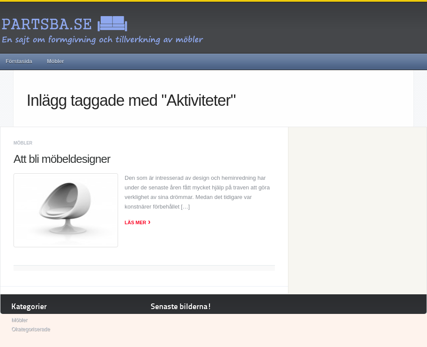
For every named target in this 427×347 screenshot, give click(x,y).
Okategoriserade (30, 329)
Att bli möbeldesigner (62, 158)
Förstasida (19, 61)
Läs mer (138, 222)
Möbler (55, 61)
